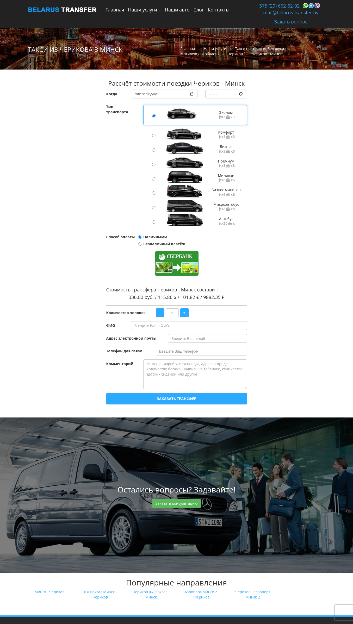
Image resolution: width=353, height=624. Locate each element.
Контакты (219, 10)
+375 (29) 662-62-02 (278, 6)
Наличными (155, 236)
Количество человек (126, 312)
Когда (111, 93)
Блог (199, 10)
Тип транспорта (117, 109)
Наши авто (177, 10)
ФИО (110, 325)
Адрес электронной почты (131, 338)
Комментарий (119, 363)
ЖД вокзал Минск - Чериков (100, 594)
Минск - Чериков (50, 591)
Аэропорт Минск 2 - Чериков (202, 594)
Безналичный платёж (164, 243)
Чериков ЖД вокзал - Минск (151, 594)
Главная (115, 10)
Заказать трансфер (176, 398)
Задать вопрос (290, 21)
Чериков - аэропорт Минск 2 (252, 594)
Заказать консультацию (176, 503)
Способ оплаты (120, 236)
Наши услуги (144, 10)
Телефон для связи (124, 350)
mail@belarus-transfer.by (290, 12)
